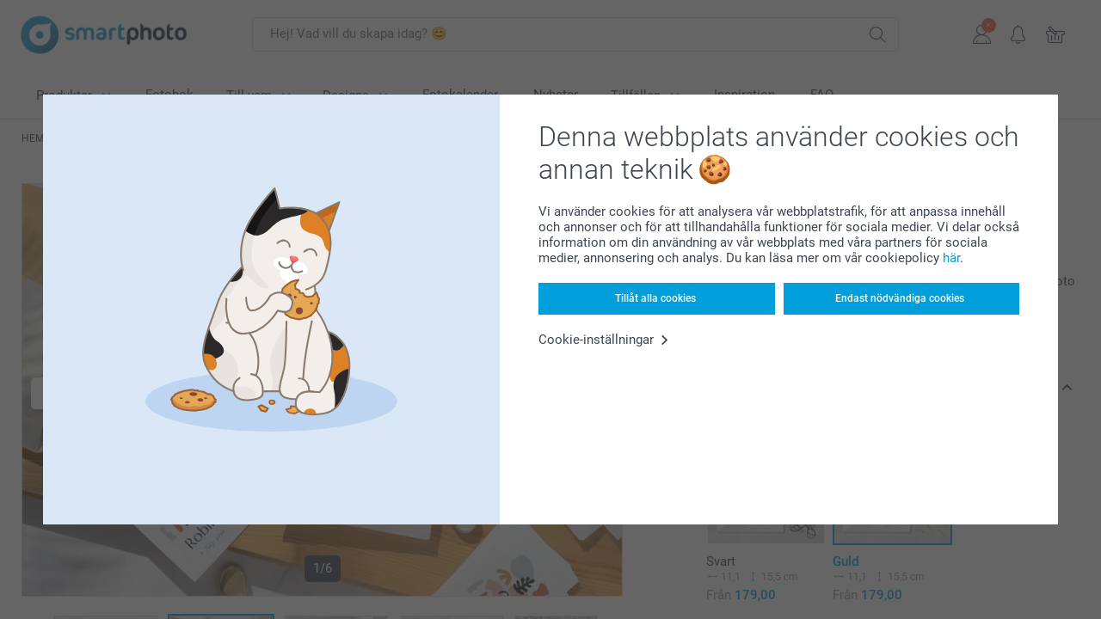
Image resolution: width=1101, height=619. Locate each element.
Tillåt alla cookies (655, 298)
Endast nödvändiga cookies (899, 298)
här (951, 258)
